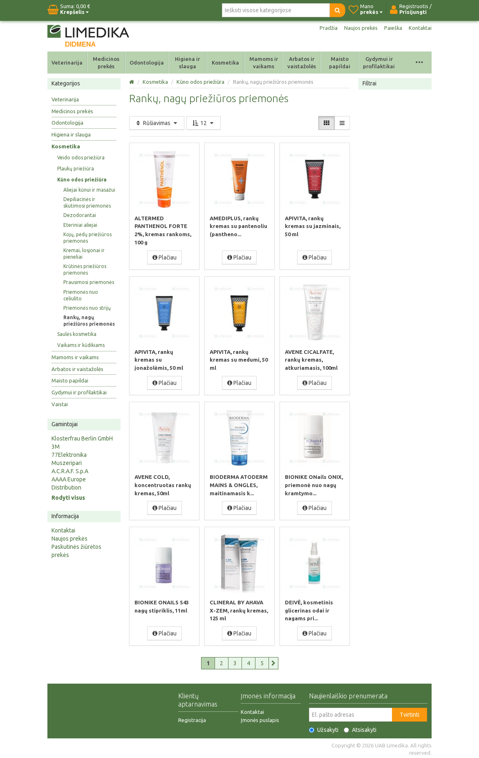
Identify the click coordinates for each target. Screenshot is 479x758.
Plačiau (164, 257)
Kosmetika (225, 62)
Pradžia (324, 28)
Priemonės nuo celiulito (80, 295)
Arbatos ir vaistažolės (301, 62)
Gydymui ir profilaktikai (379, 62)
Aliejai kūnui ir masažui (89, 189)
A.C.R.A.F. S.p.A (69, 471)
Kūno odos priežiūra (82, 179)
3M (55, 446)
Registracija (192, 718)
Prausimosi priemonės (88, 282)
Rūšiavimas (156, 123)
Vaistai (59, 404)
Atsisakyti (360, 728)
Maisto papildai (339, 62)
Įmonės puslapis (260, 718)
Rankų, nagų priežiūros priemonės (89, 320)
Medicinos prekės (106, 62)
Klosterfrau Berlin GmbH (82, 438)
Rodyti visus (68, 497)
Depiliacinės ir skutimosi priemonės (87, 202)
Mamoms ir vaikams (263, 62)
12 (203, 123)
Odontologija (147, 62)
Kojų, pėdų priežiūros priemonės (87, 238)
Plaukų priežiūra (75, 168)
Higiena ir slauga (187, 62)
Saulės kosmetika (76, 334)
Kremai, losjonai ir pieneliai (84, 253)
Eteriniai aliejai (80, 225)
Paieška (392, 28)
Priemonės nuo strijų (87, 308)
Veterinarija (67, 62)
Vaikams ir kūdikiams (81, 345)
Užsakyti (323, 728)
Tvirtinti (409, 713)
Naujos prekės (358, 28)
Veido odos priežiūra (81, 157)
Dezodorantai (79, 215)
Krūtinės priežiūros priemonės (84, 269)
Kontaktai (420, 28)
